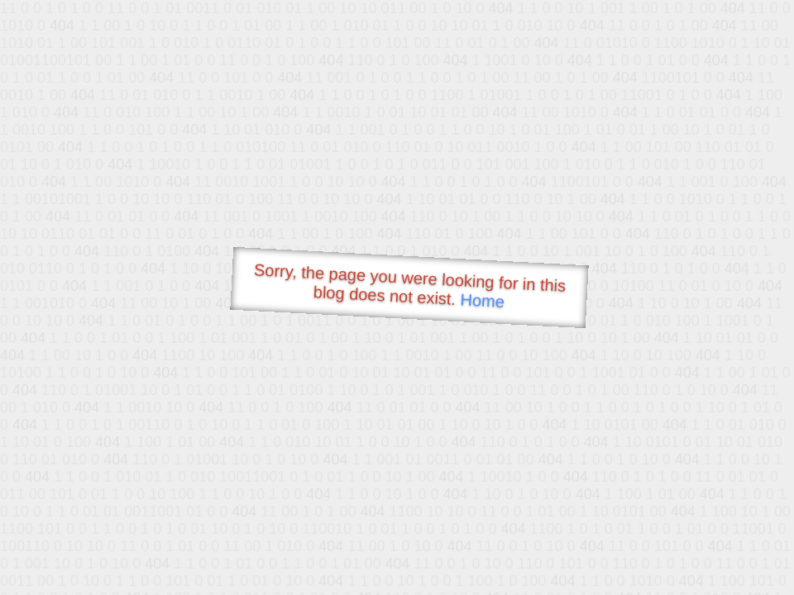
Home (482, 300)
